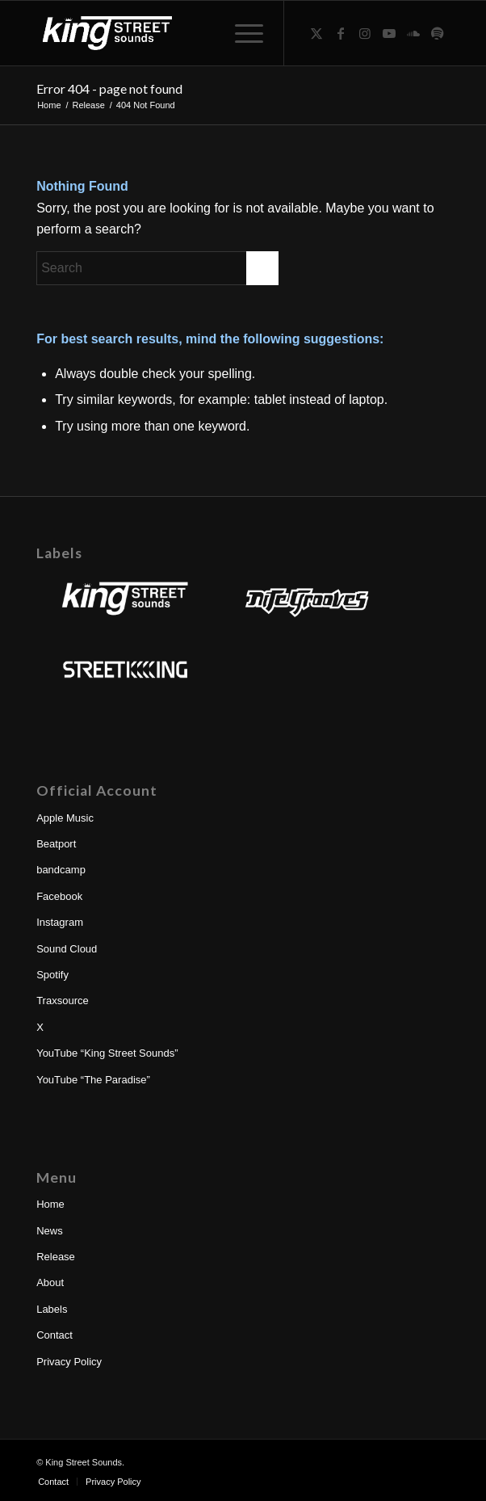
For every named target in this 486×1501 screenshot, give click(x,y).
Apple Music (65, 818)
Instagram (59, 922)
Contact (54, 1335)
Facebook (59, 896)
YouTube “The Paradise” (93, 1080)
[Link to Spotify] (437, 33)
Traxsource (62, 1000)
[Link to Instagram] (365, 33)
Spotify (52, 975)
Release (55, 1257)
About (50, 1282)
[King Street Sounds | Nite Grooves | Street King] (201, 33)
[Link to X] (316, 33)
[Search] (157, 268)
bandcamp (61, 870)
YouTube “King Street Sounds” (107, 1053)
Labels (51, 1309)
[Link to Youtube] (389, 33)
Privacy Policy (69, 1362)
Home (50, 1204)
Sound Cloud (66, 949)
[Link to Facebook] (341, 33)
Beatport (56, 844)
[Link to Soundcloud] (413, 33)
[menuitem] (241, 33)
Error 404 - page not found (109, 88)
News (49, 1231)
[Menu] (241, 33)
